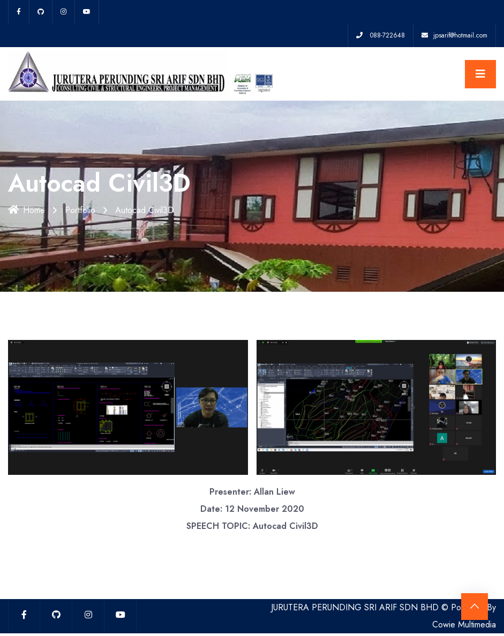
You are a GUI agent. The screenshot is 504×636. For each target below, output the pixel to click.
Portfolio (80, 210)
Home (26, 210)
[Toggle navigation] (480, 74)
